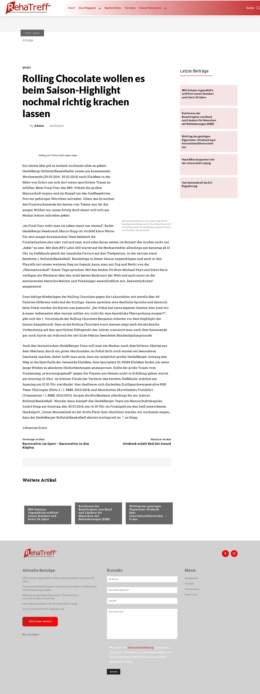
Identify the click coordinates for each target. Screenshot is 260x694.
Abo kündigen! (30, 635)
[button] (253, 8)
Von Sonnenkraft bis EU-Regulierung (43, 608)
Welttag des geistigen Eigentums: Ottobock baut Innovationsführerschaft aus (199, 142)
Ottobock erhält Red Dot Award (147, 444)
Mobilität (135, 499)
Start (28, 32)
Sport (36, 32)
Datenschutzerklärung (140, 647)
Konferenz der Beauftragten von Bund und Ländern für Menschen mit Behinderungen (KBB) (95, 512)
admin (39, 125)
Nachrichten (36, 502)
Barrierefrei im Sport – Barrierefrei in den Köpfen (55, 445)
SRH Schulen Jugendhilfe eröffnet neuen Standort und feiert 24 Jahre (43, 514)
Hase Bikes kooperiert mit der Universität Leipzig (49, 603)
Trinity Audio (57, 155)
